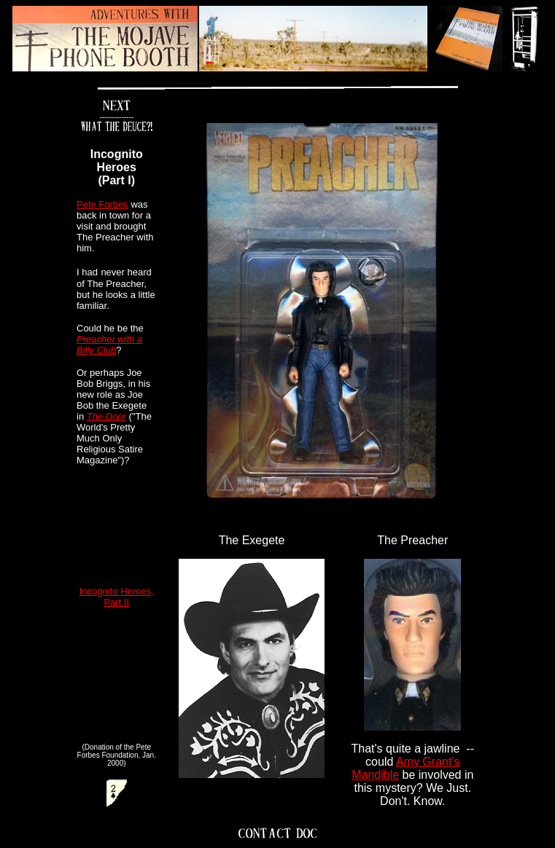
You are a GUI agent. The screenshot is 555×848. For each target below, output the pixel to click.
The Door (106, 416)
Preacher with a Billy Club (109, 345)
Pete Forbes (102, 204)
